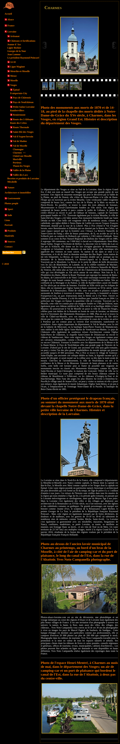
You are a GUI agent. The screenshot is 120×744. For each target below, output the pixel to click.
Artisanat (14, 36)
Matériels (9, 236)
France (10, 25)
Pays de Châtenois (22, 97)
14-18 (13, 62)
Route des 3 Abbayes (23, 119)
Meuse (13, 76)
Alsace (10, 19)
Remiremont (19, 115)
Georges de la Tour (16, 51)
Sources (11, 241)
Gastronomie (13, 198)
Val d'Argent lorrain (23, 136)
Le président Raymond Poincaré (23, 57)
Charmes (19, 152)
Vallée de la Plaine (22, 170)
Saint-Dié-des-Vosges (23, 132)
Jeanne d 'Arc (14, 44)
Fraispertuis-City (18, 93)
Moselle (14, 80)
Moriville (17, 159)
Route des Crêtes (18, 123)
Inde (9, 215)
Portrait (9, 225)
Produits (11, 231)
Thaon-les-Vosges (21, 166)
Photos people (11, 203)
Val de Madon (20, 141)
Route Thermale (21, 127)
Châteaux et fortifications (22, 41)
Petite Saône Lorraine (23, 107)
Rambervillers (17, 110)
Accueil (8, 14)
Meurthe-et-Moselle (20, 71)
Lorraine (11, 31)
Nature (10, 187)
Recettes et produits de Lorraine (23, 178)
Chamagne (18, 149)
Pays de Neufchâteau (23, 102)
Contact (8, 246)
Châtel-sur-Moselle (22, 156)
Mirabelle (12, 182)
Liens (7, 220)
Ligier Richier (14, 48)
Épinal (16, 89)
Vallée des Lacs (20, 175)
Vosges (13, 85)
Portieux (17, 162)
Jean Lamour (14, 54)
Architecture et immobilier (18, 192)
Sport (10, 209)
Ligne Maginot (17, 66)
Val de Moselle (20, 146)
